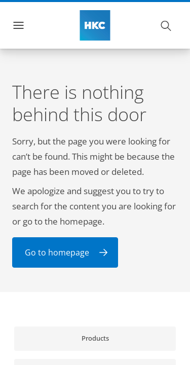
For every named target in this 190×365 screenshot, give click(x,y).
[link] (95, 338)
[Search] (166, 25)
